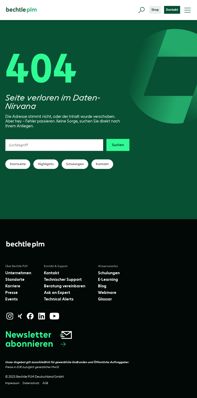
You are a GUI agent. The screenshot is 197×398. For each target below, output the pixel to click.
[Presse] (11, 292)
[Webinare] (107, 292)
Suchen (118, 145)
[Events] (11, 299)
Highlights (46, 164)
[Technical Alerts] (58, 299)
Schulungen (75, 164)
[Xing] (20, 316)
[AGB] (45, 383)
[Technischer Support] (63, 279)
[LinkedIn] (41, 316)
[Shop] (155, 10)
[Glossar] (105, 299)
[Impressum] (12, 383)
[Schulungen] (109, 272)
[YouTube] (54, 316)
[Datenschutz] (31, 383)
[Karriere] (12, 285)
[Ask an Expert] (57, 292)
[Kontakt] (172, 10)
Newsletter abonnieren (39, 339)
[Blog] (102, 285)
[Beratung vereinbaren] (64, 285)
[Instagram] (9, 316)
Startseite (18, 164)
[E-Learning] (108, 279)
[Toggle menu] (187, 10)
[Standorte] (14, 279)
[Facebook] (30, 316)
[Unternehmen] (18, 272)
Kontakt (102, 164)
